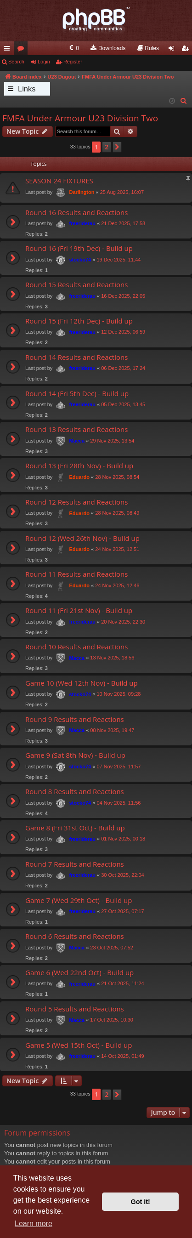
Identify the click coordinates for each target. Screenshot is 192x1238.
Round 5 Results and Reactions (74, 1008)
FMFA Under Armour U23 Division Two (80, 118)
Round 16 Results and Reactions (76, 212)
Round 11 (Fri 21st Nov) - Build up (78, 610)
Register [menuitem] (187, 50)
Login (44, 61)
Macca (77, 440)
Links (27, 89)
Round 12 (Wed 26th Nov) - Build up (82, 538)
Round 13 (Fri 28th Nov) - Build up (79, 465)
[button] (117, 147)
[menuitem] (73, 48)
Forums (22, 50)
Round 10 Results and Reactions (76, 646)
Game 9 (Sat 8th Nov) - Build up (75, 755)
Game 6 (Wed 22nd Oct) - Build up (79, 972)
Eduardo (79, 477)
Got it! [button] (140, 1201)
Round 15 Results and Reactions (76, 284)
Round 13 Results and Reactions (76, 429)
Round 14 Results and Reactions (76, 357)
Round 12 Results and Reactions (76, 501)
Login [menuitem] (173, 50)
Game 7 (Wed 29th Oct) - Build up (78, 900)
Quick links (9, 50)
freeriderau (82, 223)
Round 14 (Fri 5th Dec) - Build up (77, 393)
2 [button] (106, 146)
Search (16, 61)
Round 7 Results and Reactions (74, 864)
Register (72, 61)
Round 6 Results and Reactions (74, 936)
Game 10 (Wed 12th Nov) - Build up (81, 682)
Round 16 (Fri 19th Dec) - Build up (79, 248)
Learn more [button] (33, 1223)
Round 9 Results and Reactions (74, 719)
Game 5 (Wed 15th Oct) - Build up (78, 1045)
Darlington (81, 192)
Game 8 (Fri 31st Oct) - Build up (75, 827)
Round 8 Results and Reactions (74, 791)
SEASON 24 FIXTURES (59, 180)
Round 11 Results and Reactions (76, 574)
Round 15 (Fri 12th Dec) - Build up (79, 320)
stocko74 (80, 259)
